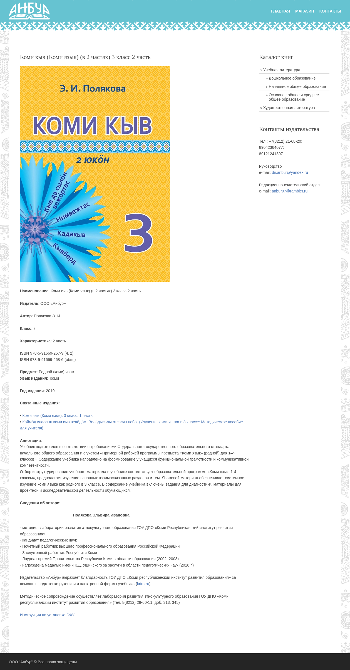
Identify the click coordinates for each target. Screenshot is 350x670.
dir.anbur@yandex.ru (291, 172)
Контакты (331, 10)
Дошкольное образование (293, 78)
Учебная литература (282, 70)
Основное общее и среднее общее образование (295, 97)
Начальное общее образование (298, 86)
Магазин (305, 10)
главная (281, 10)
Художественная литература (290, 107)
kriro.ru (142, 584)
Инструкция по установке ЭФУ (46, 615)
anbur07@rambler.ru (291, 191)
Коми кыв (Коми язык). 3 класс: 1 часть (57, 415)
